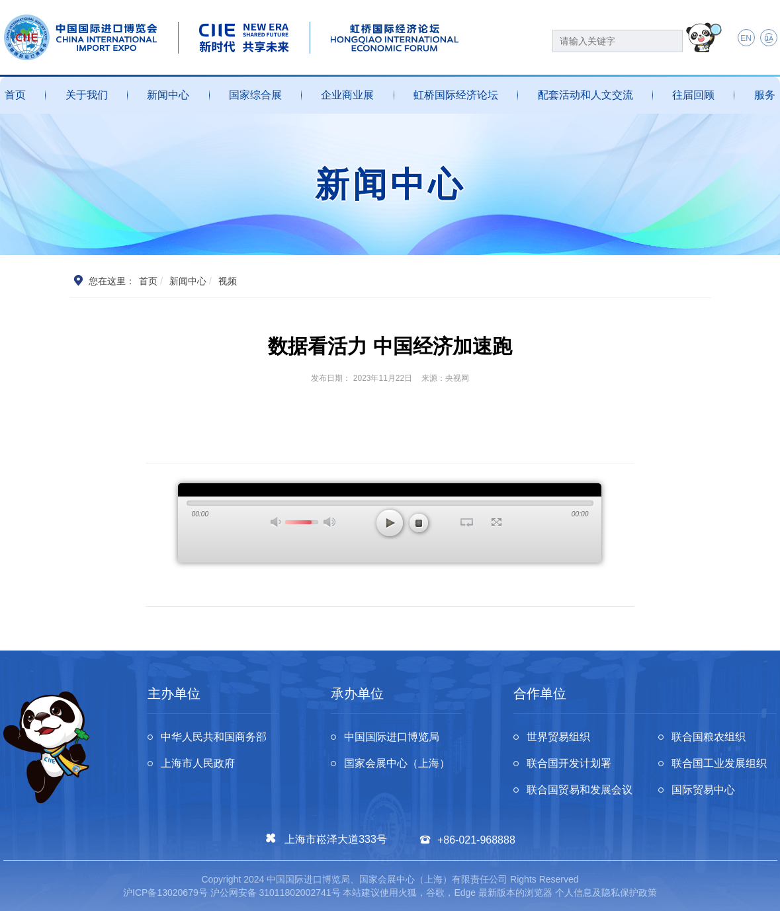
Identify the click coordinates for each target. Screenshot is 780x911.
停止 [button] (419, 523)
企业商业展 (347, 94)
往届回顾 (693, 94)
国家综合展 (255, 94)
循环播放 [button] (466, 522)
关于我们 (86, 94)
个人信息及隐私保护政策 (606, 892)
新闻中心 (168, 94)
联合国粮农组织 (709, 736)
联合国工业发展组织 (719, 763)
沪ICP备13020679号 (165, 892)
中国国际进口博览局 (391, 736)
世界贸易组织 (558, 736)
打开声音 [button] (276, 522)
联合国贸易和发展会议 (579, 789)
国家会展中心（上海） (397, 763)
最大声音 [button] (329, 522)
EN (746, 38)
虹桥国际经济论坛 (455, 94)
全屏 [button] (496, 522)
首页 (15, 94)
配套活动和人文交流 (585, 94)
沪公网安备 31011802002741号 (275, 892)
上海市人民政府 (198, 763)
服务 (764, 94)
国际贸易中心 (703, 789)
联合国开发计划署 (569, 763)
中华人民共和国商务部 (214, 736)
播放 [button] (389, 523)
